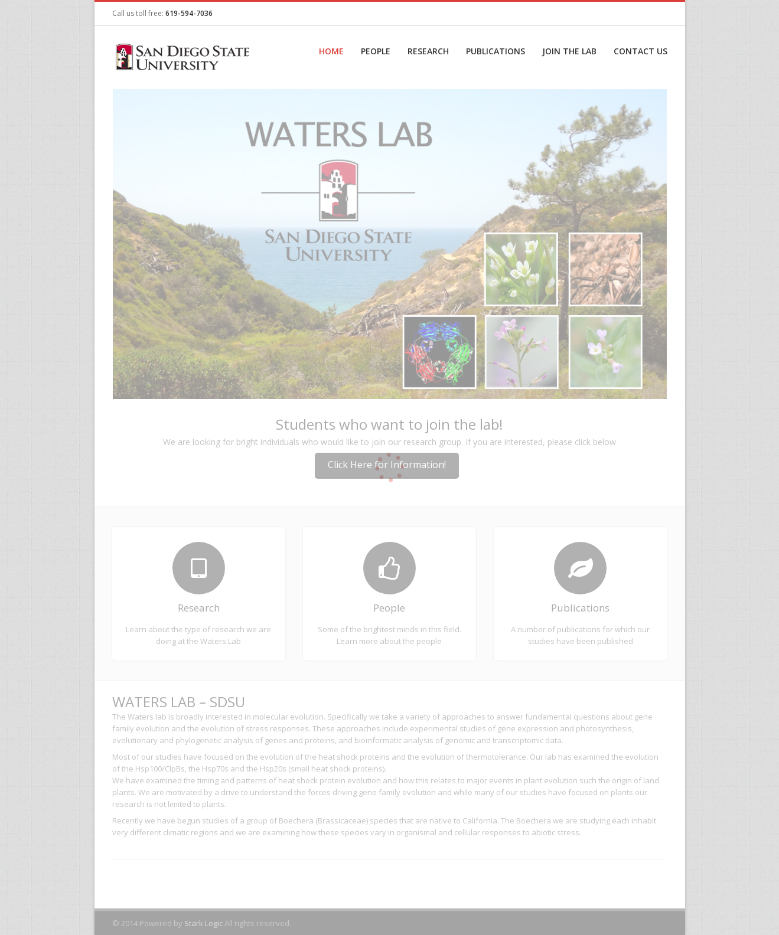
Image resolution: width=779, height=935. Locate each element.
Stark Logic (203, 923)
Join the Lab (569, 51)
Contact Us (640, 51)
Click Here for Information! (387, 464)
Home (331, 51)
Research (428, 51)
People (375, 51)
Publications (495, 51)
